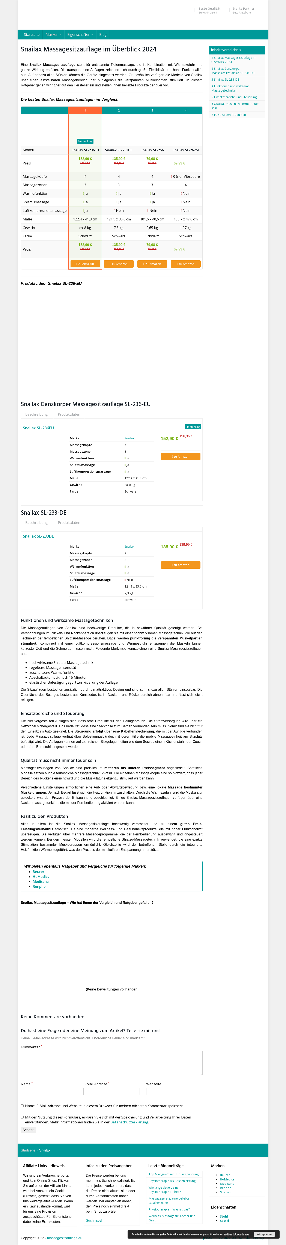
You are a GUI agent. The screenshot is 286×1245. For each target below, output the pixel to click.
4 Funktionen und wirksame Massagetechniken (230, 88)
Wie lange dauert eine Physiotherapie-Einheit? (165, 1189)
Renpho (39, 886)
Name (27, 1084)
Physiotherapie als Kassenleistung (172, 1181)
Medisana (41, 881)
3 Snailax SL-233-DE (225, 79)
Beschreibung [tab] (36, 414)
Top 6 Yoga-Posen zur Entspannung (174, 1174)
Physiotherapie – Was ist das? (169, 1209)
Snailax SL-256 (152, 150)
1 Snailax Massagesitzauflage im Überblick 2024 (233, 60)
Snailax (129, 438)
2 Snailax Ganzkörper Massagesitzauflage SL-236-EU (232, 70)
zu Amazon (85, 264)
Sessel (224, 1221)
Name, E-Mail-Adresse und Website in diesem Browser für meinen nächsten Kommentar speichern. (102, 1105)
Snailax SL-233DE (118, 150)
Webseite (153, 1084)
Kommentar (31, 1047)
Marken (53, 34)
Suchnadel (94, 1220)
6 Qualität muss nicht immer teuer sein (235, 106)
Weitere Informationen (236, 1234)
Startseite (32, 34)
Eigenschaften (80, 34)
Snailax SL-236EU (85, 150)
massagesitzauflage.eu (64, 1238)
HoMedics (41, 876)
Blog (103, 34)
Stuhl (224, 1216)
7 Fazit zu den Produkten (228, 115)
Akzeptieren (264, 1234)
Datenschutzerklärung (129, 1122)
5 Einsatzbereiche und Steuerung (234, 97)
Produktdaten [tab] (69, 414)
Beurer (38, 871)
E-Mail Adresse (96, 1084)
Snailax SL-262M (186, 150)
